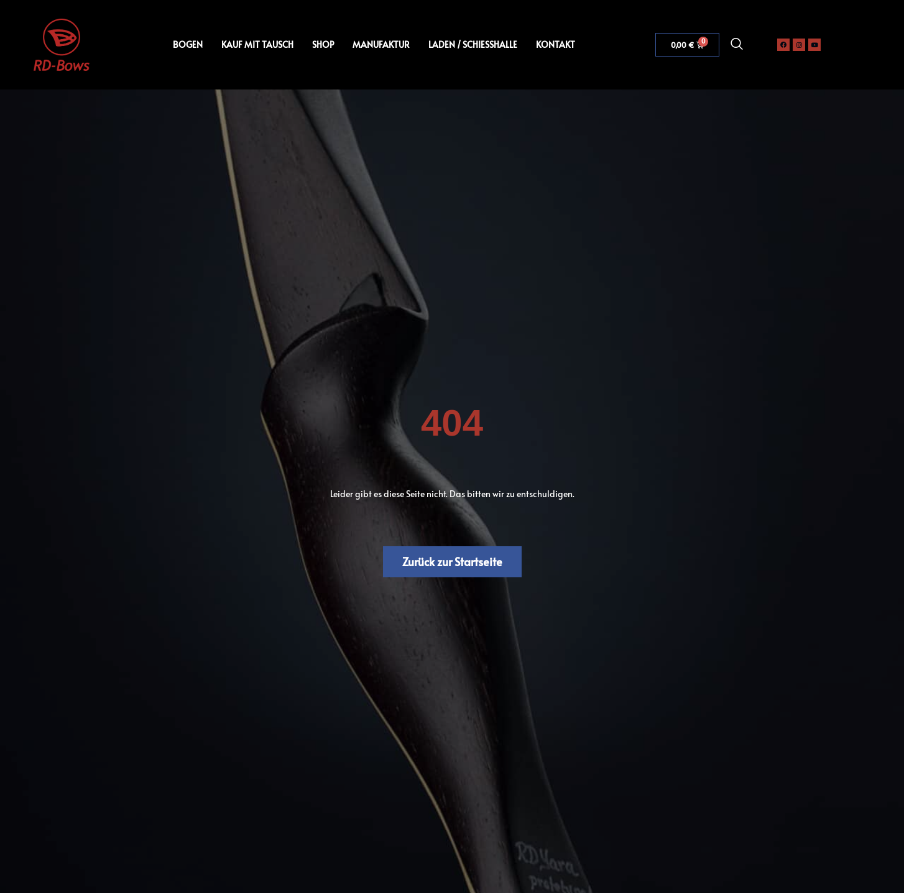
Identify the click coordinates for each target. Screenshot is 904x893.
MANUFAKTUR (381, 44)
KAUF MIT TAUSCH (257, 44)
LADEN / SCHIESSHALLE (472, 44)
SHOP (323, 44)
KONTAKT (555, 44)
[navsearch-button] (736, 44)
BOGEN (188, 44)
